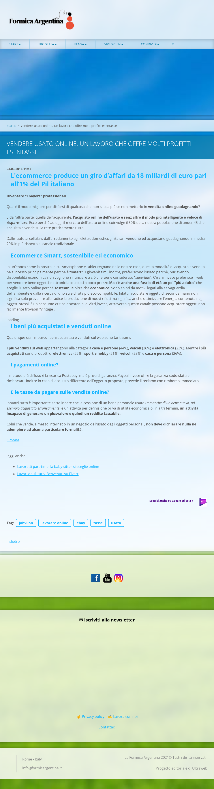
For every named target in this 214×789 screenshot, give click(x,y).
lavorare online (54, 522)
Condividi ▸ (150, 44)
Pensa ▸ (80, 44)
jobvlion (26, 522)
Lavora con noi (125, 716)
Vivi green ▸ (113, 44)
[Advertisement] (107, 82)
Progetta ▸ (47, 44)
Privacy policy (93, 716)
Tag (10, 522)
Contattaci (107, 727)
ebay (81, 522)
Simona (13, 440)
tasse (98, 522)
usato (116, 522)
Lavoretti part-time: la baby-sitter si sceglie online (58, 466)
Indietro (13, 541)
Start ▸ (15, 44)
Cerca (202, 13)
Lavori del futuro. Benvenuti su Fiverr (48, 473)
